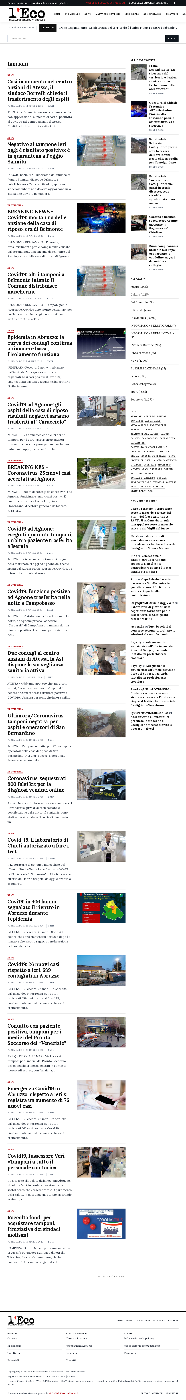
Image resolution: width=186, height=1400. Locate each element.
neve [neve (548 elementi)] (145, 469)
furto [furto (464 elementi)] (172, 456)
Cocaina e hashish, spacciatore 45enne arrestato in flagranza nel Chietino (163, 224)
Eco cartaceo (152, 14)
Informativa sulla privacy (139, 1338)
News (87, 14)
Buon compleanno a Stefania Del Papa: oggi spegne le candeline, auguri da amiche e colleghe (163, 255)
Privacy (145, 1393)
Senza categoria (141, 384)
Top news (137, 399)
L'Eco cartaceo (140, 353)
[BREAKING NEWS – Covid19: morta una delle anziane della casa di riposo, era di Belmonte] (101, 218)
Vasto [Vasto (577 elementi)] (135, 486)
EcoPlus (173, 1321)
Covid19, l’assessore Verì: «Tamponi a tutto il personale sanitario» (36, 1162)
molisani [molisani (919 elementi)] (150, 465)
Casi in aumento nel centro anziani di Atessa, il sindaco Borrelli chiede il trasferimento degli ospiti (39, 90)
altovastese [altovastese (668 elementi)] (158, 425)
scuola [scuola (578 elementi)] (162, 478)
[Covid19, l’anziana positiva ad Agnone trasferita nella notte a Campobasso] (101, 597)
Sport (134, 391)
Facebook (130, 1353)
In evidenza (72, 14)
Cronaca (12, 1338)
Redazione (72, 1353)
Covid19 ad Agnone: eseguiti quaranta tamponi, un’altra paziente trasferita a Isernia (39, 537)
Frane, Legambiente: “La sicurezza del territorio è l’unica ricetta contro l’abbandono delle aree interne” (163, 77)
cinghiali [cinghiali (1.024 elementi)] (150, 451)
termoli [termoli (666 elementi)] (158, 482)
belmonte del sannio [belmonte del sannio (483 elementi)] (145, 434)
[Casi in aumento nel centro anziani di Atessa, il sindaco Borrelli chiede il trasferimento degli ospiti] (101, 88)
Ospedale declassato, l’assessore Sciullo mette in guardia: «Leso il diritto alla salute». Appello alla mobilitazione (151, 587)
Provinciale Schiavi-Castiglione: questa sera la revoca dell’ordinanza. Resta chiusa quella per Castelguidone (163, 150)
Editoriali (13, 1360)
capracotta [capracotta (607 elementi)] (167, 438)
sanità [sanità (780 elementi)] (149, 473)
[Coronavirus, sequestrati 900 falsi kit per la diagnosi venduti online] (101, 784)
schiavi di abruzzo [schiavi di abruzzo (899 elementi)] (143, 478)
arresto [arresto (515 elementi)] (136, 429)
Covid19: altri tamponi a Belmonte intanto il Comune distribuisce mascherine (35, 283)
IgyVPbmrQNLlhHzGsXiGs (149, 713)
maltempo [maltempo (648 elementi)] (170, 460)
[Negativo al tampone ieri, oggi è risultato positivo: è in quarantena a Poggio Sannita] (101, 150)
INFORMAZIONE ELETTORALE (151, 325)
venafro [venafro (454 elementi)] (145, 486)
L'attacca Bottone (108, 14)
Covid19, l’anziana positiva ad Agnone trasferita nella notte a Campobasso (38, 597)
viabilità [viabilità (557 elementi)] (159, 486)
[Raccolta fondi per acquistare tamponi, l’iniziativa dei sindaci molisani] (101, 1224)
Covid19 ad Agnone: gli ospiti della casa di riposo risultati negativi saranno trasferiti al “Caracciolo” (38, 413)
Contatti (172, 14)
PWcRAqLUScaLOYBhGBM (150, 689)
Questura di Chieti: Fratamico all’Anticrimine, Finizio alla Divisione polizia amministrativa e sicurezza (163, 114)
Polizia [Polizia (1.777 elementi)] (168, 469)
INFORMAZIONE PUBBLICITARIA (152, 333)
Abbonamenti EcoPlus (79, 1345)
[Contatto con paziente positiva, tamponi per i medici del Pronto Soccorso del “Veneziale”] (101, 1032)
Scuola (135, 376)
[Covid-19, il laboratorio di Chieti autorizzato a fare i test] (101, 846)
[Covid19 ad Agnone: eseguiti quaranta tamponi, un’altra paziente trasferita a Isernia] (101, 535)
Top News (159, 1321)
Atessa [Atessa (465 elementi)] (147, 429)
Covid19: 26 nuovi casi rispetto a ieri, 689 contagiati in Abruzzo (33, 970)
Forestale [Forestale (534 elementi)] (159, 456)
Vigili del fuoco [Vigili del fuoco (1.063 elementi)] (142, 491)
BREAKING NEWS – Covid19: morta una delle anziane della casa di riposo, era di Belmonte (36, 220)
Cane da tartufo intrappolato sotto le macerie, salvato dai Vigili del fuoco (152, 524)
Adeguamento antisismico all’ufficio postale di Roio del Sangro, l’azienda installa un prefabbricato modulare (154, 650)
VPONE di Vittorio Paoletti (63, 1393)
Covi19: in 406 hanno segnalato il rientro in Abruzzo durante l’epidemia (33, 910)
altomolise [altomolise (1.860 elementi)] (153, 421)
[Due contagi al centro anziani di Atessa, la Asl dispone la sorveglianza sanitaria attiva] (101, 659)
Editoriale (132, 14)
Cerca (172, 38)
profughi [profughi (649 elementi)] (137, 473)
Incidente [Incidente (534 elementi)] (137, 460)
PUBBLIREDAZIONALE (145, 368)
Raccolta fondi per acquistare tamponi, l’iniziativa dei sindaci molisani (33, 1226)
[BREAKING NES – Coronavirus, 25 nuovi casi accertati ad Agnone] (101, 473)
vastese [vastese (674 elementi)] (171, 482)
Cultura (135, 294)
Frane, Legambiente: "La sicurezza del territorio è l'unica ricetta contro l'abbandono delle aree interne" (119, 27)
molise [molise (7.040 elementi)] (135, 469)
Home (57, 14)
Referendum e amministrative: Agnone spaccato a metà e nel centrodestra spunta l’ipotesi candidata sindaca (152, 563)
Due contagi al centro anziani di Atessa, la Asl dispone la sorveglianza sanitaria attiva (35, 662)
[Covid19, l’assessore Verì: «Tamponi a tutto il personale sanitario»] (101, 1162)
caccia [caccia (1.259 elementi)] (165, 434)
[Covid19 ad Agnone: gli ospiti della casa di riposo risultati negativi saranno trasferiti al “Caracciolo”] (101, 411)
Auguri (135, 286)
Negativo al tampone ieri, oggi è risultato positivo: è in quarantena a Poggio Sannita (38, 153)
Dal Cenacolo (139, 302)
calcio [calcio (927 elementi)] (135, 438)
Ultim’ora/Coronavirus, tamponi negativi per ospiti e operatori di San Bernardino (36, 724)
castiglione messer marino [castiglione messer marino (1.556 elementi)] (149, 447)
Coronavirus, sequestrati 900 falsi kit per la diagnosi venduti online (37, 784)
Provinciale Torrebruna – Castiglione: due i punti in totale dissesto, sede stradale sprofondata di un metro (162, 189)
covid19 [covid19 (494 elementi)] (164, 451)
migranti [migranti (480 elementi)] (137, 465)
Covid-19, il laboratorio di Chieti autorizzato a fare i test (38, 846)
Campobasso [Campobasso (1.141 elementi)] (149, 438)
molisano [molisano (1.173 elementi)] (164, 465)
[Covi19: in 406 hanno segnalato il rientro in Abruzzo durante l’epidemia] (101, 908)
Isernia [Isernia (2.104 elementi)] (150, 460)
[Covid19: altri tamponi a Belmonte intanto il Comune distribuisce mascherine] (101, 281)
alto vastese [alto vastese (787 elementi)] (139, 425)
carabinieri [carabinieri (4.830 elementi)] (138, 443)
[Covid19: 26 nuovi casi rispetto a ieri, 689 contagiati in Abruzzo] (101, 970)
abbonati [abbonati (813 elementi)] (136, 416)
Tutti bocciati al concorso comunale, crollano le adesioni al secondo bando (153, 630)
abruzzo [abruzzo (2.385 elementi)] (149, 416)
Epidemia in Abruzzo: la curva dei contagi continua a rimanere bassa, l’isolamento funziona (39, 346)
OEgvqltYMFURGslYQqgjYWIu (152, 603)
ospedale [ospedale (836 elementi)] (156, 469)
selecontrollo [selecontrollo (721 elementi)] (141, 482)
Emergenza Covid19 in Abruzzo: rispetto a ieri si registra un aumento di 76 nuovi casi (38, 1097)
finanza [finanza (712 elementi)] (146, 456)
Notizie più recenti (112, 1276)
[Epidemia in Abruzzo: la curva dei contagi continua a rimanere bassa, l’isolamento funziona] (101, 343)
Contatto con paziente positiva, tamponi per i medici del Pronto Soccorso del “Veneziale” (36, 1035)
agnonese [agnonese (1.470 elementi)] (137, 421)
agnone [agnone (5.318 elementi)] (162, 416)
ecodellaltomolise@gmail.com (142, 1345)
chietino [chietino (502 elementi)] (136, 451)
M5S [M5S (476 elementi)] (159, 460)
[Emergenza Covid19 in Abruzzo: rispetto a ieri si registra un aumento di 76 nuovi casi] (101, 1095)
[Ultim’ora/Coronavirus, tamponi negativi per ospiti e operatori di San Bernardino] (101, 722)
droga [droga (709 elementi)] (135, 456)
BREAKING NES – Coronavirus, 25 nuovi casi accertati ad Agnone (39, 473)
